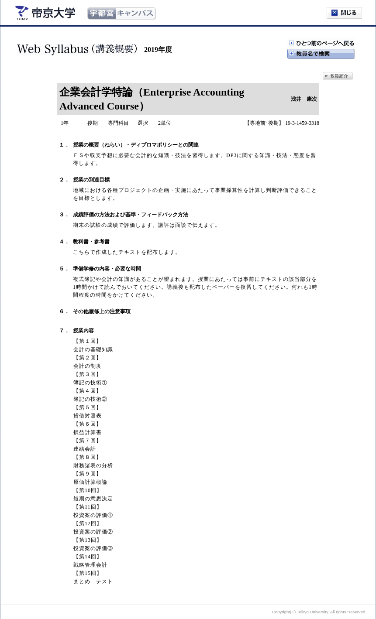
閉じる (344, 13)
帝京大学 (45, 13)
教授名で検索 (321, 54)
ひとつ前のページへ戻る (321, 43)
